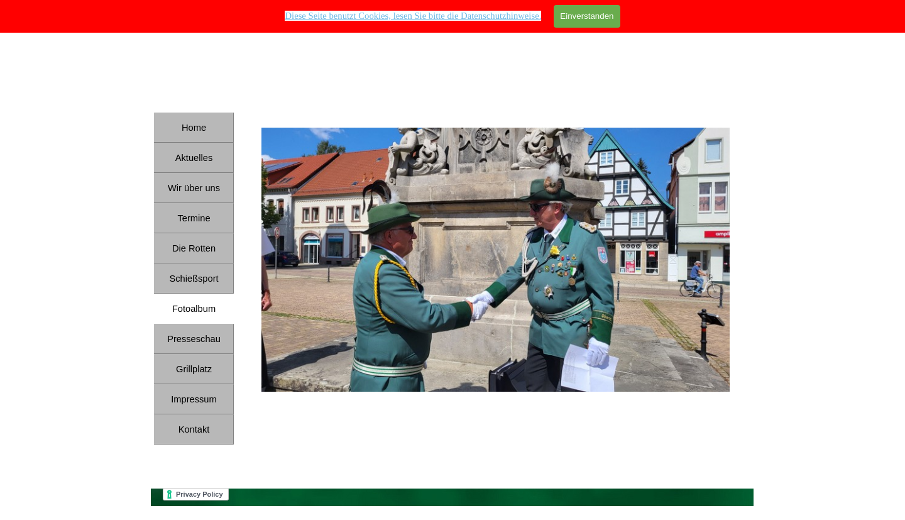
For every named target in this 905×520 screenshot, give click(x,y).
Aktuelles (193, 158)
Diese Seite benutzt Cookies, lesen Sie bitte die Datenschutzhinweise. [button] (413, 16)
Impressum (193, 399)
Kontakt (194, 429)
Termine (193, 218)
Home (194, 128)
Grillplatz (194, 369)
